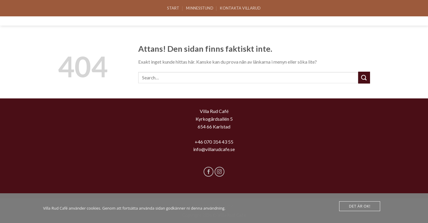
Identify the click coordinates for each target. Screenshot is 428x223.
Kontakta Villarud (240, 8)
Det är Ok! (359, 206)
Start (173, 8)
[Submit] (364, 77)
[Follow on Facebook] (208, 172)
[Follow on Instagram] (219, 172)
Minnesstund (199, 8)
